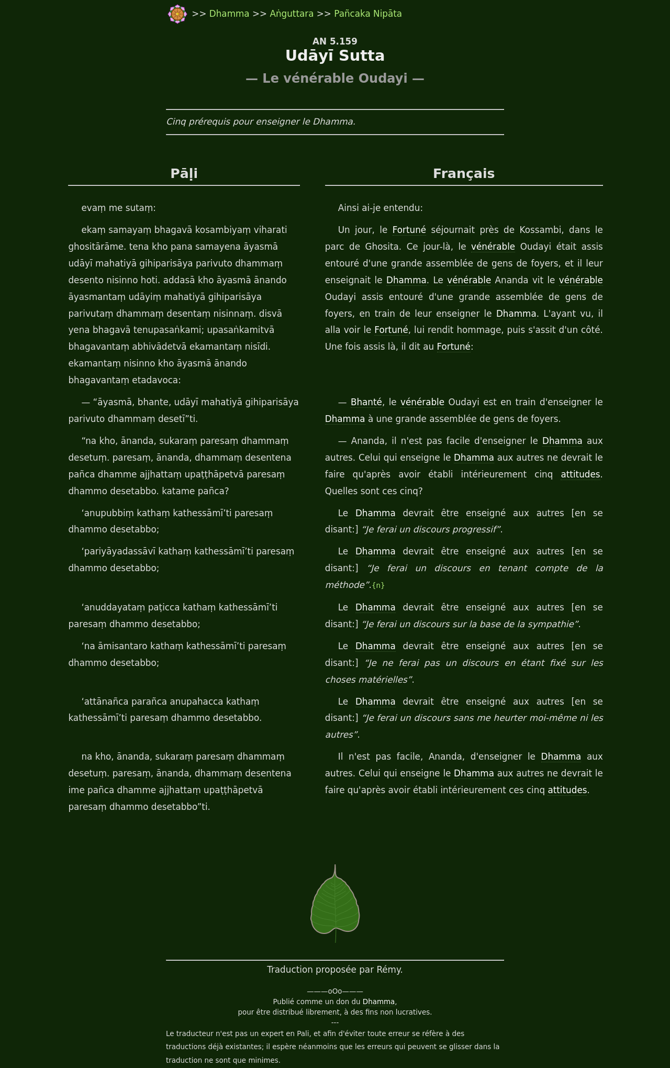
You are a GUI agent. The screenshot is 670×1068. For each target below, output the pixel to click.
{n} (558, 553)
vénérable (455, 247)
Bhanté (363, 386)
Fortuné (406, 230)
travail (236, 1037)
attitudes (485, 458)
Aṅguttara (293, 13)
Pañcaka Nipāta (368, 13)
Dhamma (230, 13)
